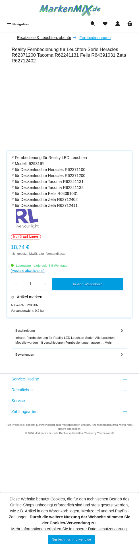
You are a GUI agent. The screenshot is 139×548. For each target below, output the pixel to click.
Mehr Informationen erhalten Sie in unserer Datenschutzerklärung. (69, 529)
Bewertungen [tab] (69, 355)
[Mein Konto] (117, 24)
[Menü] (17, 24)
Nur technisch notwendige (71, 539)
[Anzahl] (30, 284)
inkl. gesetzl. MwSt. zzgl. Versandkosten (39, 253)
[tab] (69, 337)
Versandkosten (71, 424)
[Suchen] (93, 24)
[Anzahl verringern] (16, 284)
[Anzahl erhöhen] (45, 284)
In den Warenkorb (88, 284)
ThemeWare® (105, 433)
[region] (72, 107)
